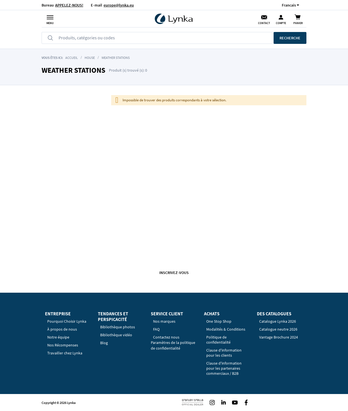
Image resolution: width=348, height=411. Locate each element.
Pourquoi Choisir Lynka (66, 321)
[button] (288, 5)
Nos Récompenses (62, 345)
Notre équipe (58, 337)
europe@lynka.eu (119, 5)
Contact (264, 23)
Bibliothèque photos (117, 326)
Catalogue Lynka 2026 (277, 321)
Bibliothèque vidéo (116, 334)
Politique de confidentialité (218, 340)
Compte (281, 23)
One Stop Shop (218, 321)
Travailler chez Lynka (64, 353)
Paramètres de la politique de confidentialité (173, 345)
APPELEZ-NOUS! (69, 5)
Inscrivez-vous (174, 272)
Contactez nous (166, 337)
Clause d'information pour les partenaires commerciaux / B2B (224, 368)
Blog (104, 342)
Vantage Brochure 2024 (278, 337)
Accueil (71, 57)
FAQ (156, 329)
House (90, 57)
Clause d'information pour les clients (224, 353)
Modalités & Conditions (225, 329)
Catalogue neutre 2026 (278, 329)
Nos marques (164, 321)
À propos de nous (62, 329)
